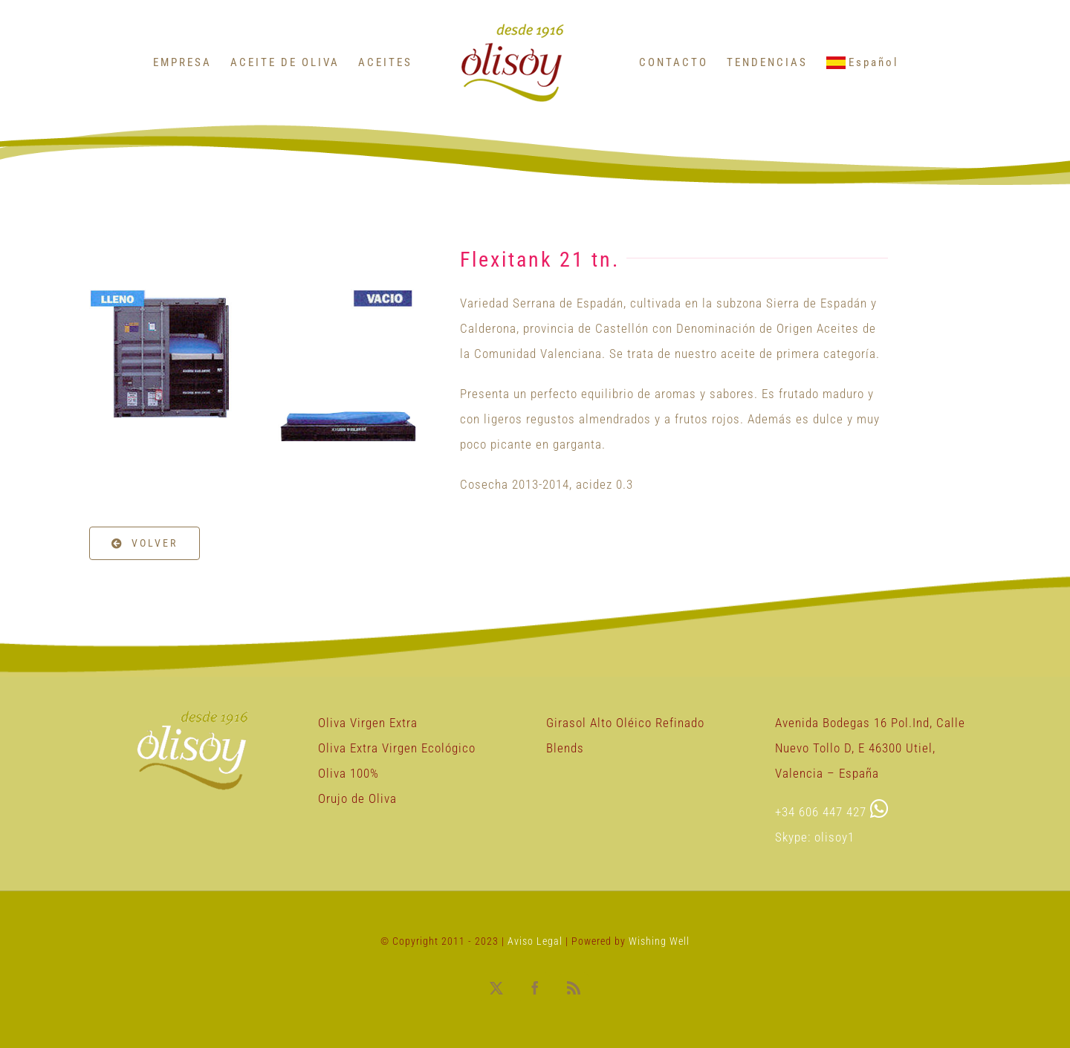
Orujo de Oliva (357, 798)
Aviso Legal (536, 941)
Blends (565, 748)
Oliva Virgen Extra (368, 722)
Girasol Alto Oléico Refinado (625, 722)
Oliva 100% (348, 773)
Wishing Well (659, 941)
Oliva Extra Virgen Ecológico (397, 748)
